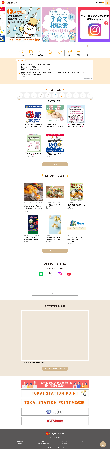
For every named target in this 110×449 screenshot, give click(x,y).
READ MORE (87, 78)
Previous (21, 46)
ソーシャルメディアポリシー (85, 441)
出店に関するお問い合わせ (44, 443)
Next (89, 46)
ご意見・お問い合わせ (63, 443)
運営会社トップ (20, 441)
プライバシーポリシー (63, 441)
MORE (55, 293)
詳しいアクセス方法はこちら (55, 369)
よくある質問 (20, 443)
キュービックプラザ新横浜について (55, 438)
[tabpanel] (55, 24)
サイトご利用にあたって (43, 441)
